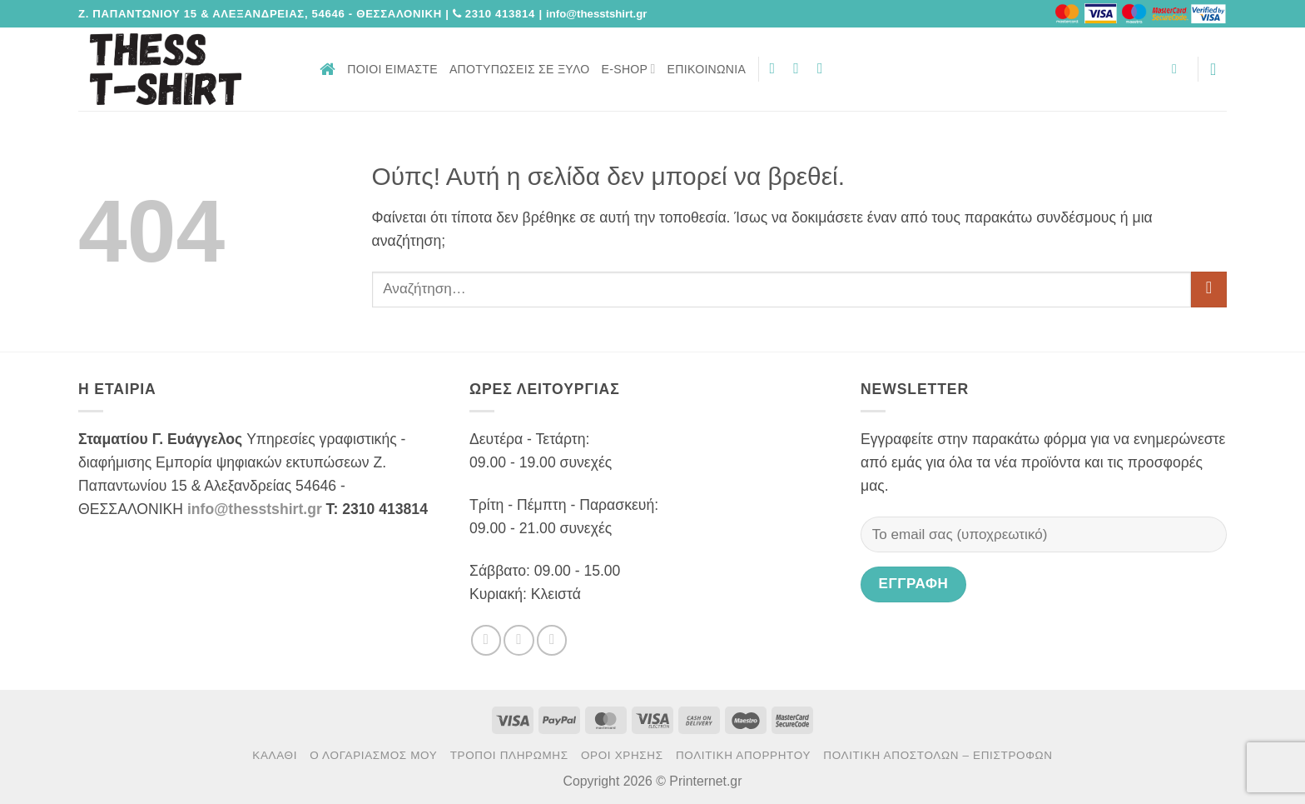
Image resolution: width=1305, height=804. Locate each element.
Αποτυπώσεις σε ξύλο (519, 69)
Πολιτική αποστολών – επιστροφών (937, 755)
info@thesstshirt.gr (254, 509)
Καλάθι (274, 755)
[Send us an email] (824, 68)
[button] (1178, 68)
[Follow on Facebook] (777, 68)
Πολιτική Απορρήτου (743, 755)
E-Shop (629, 69)
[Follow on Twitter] (800, 68)
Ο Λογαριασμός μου (373, 755)
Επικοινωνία (707, 69)
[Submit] (1209, 289)
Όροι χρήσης (622, 755)
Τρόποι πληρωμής (509, 755)
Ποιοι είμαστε (392, 69)
